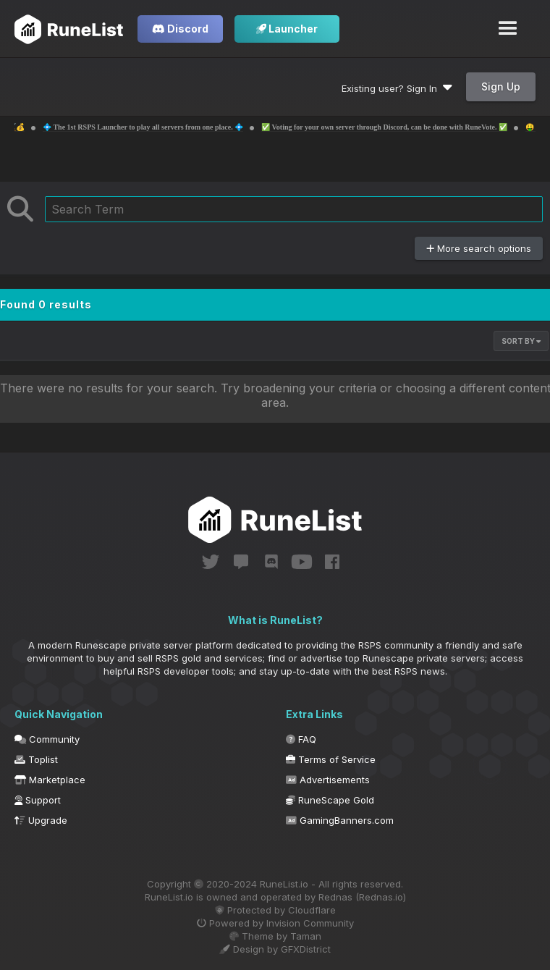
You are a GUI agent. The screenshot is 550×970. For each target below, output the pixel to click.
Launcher (287, 28)
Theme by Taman (275, 936)
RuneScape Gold (330, 800)
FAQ (301, 739)
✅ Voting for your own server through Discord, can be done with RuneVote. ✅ (420, 127)
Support (37, 800)
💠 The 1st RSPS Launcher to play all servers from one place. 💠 (178, 127)
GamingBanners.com (340, 820)
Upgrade (40, 820)
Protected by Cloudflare (275, 910)
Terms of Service (331, 759)
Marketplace (49, 779)
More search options (478, 248)
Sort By (521, 341)
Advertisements (328, 779)
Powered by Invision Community (275, 923)
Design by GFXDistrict (275, 949)
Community (47, 739)
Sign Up (500, 86)
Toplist (36, 759)
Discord (180, 28)
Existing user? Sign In (397, 88)
